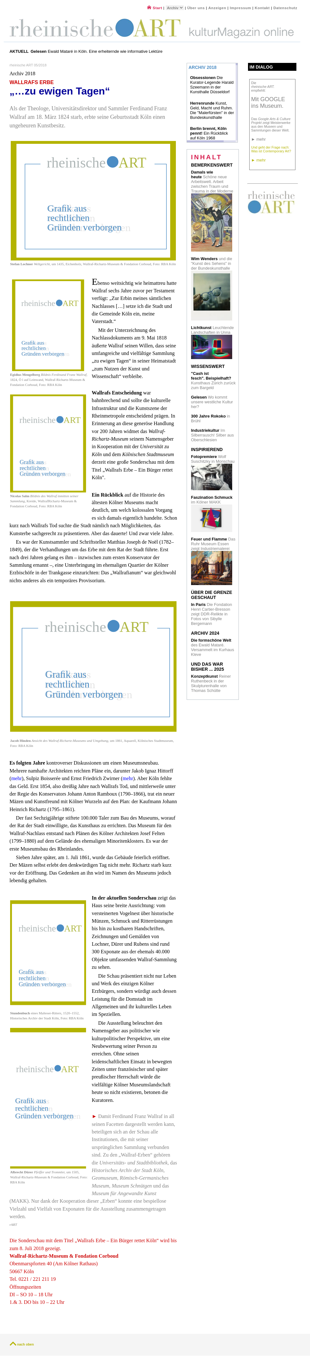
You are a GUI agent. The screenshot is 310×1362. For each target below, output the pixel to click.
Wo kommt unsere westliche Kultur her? (212, 402)
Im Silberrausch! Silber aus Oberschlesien (212, 435)
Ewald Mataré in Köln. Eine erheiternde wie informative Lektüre (97, 51)
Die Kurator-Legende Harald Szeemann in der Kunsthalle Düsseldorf (211, 84)
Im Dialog (261, 67)
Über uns (196, 8)
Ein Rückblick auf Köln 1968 (209, 133)
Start (154, 8)
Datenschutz (285, 8)
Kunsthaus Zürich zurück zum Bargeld (213, 380)
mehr (16, 778)
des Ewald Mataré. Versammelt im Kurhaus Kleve (212, 647)
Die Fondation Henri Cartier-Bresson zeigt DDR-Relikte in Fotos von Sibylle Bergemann (211, 614)
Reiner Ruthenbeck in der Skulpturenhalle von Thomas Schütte (211, 683)
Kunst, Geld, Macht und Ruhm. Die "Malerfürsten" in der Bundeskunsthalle (212, 110)
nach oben (25, 1344)
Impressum (241, 8)
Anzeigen (217, 8)
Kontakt (262, 8)
